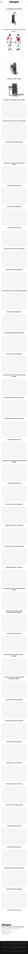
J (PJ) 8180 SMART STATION (14, 567)
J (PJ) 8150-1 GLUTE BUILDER (14, 504)
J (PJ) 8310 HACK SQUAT (14, 847)
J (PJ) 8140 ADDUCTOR (14, 483)
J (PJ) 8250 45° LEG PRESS (14, 762)
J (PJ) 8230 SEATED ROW (14, 741)
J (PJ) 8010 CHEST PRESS (14, 79)
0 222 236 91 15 (5, 934)
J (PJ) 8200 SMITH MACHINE (14, 699)
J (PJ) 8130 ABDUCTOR (14, 439)
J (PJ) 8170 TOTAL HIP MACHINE (14, 546)
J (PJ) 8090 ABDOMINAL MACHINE (14, 333)
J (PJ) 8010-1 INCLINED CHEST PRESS (14, 100)
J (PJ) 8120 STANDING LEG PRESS (14, 418)
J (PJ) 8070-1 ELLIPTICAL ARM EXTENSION (14, 290)
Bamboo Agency (14, 952)
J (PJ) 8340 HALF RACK (14, 910)
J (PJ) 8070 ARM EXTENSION (14, 269)
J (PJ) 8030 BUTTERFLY (14, 185)
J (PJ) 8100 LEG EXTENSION (14, 354)
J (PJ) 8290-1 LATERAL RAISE (14, 805)
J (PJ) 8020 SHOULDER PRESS (14, 142)
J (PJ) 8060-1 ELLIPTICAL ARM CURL (14, 248)
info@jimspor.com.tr (6, 932)
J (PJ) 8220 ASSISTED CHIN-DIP (14, 720)
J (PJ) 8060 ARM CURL (14, 227)
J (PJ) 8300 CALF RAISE (14, 826)
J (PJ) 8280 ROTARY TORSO (14, 784)
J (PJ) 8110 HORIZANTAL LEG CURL (14, 397)
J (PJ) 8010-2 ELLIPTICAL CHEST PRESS (14, 121)
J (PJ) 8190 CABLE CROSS (14, 633)
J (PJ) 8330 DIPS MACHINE (14, 889)
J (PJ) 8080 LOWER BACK (14, 311)
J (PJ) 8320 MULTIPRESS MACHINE (14, 868)
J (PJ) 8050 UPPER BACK (14, 206)
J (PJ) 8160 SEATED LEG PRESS (14, 525)
